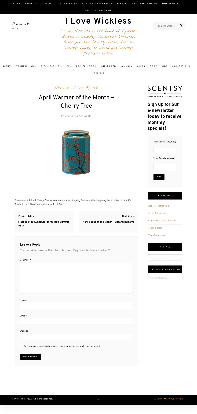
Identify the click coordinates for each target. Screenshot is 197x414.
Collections (181, 69)
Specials (98, 76)
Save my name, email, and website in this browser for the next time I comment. (62, 355)
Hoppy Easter (155, 231)
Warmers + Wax (26, 69)
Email (23, 325)
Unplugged (108, 69)
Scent (7, 69)
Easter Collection (157, 216)
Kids (165, 69)
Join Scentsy (171, 3)
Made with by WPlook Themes (169, 409)
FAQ (88, 10)
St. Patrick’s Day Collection (162, 223)
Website (24, 340)
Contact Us (103, 10)
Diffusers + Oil (51, 69)
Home (16, 3)
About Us (31, 3)
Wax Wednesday (156, 238)
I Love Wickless (98, 23)
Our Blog (49, 3)
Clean (141, 69)
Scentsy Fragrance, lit (159, 209)
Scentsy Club (126, 3)
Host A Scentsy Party (97, 3)
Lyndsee (69, 122)
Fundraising (148, 3)
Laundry (127, 69)
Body (153, 69)
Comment (25, 269)
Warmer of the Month (76, 91)
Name (23, 310)
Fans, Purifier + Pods (81, 69)
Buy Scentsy (68, 3)
